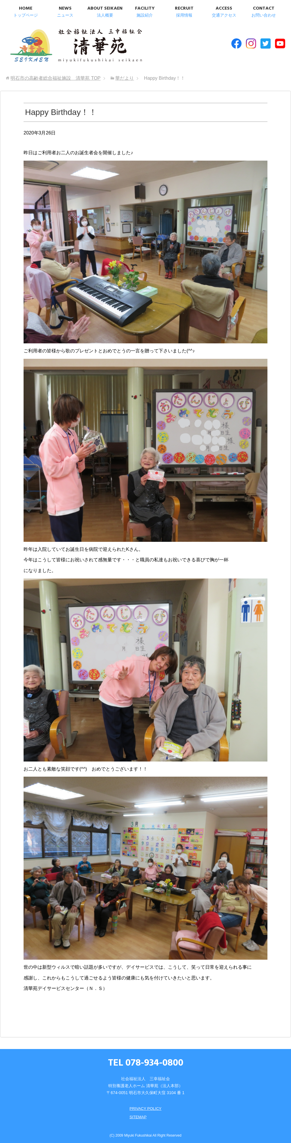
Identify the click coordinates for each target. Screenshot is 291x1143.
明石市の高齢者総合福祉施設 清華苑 (66, 46)
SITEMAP (137, 1114)
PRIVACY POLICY (145, 1106)
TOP (55, 75)
